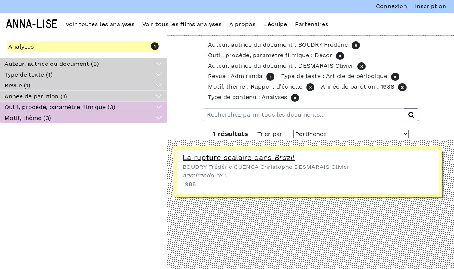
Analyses (21, 46)
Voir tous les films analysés (181, 24)
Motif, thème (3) (27, 117)
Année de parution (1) (35, 96)
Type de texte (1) (28, 74)
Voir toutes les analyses (100, 24)
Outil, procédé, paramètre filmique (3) (59, 107)
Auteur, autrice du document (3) (51, 63)
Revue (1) (17, 85)
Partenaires (311, 24)
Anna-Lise (32, 24)
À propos (242, 24)
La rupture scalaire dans (239, 157)
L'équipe (275, 24)
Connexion (391, 6)
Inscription (430, 6)
